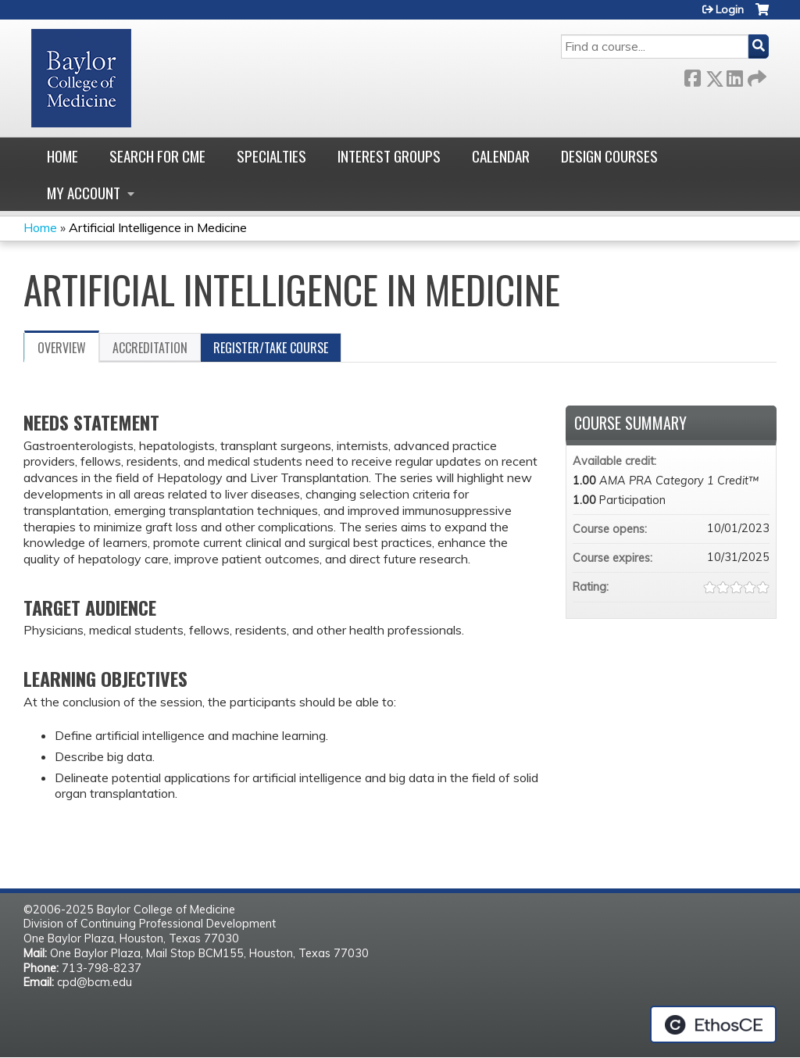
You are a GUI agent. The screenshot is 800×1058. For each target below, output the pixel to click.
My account (83, 192)
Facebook (692, 75)
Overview (62, 347)
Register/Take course (270, 347)
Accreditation (150, 347)
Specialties (271, 156)
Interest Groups (389, 156)
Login (730, 9)
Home (62, 156)
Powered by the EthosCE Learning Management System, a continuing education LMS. (713, 1024)
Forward (755, 75)
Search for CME (157, 156)
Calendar (501, 156)
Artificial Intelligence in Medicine (158, 227)
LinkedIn (734, 75)
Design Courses (609, 156)
